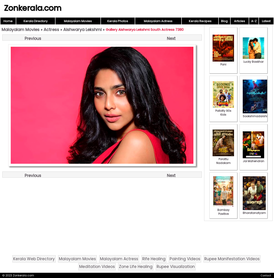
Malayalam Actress (158, 21)
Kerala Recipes (200, 21)
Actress (51, 29)
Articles (239, 21)
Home (8, 21)
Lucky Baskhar (253, 60)
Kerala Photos (117, 21)
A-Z (254, 21)
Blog (224, 21)
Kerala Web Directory (34, 259)
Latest (266, 21)
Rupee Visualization (176, 266)
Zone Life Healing (136, 266)
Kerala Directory (35, 21)
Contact (266, 275)
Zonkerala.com (32, 8)
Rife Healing (154, 259)
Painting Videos (185, 259)
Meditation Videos (97, 266)
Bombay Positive (223, 210)
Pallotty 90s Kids (223, 111)
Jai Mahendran (253, 159)
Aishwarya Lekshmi (82, 29)
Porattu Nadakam (223, 159)
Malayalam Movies (78, 21)
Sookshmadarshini (256, 114)
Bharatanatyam (254, 211)
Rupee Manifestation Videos (232, 259)
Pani (223, 62)
